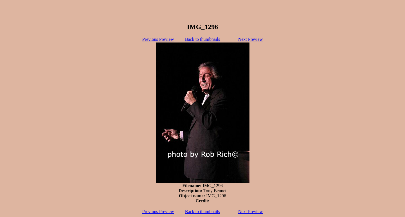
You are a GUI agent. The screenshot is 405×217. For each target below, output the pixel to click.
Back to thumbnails (202, 39)
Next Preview (250, 39)
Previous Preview (158, 39)
